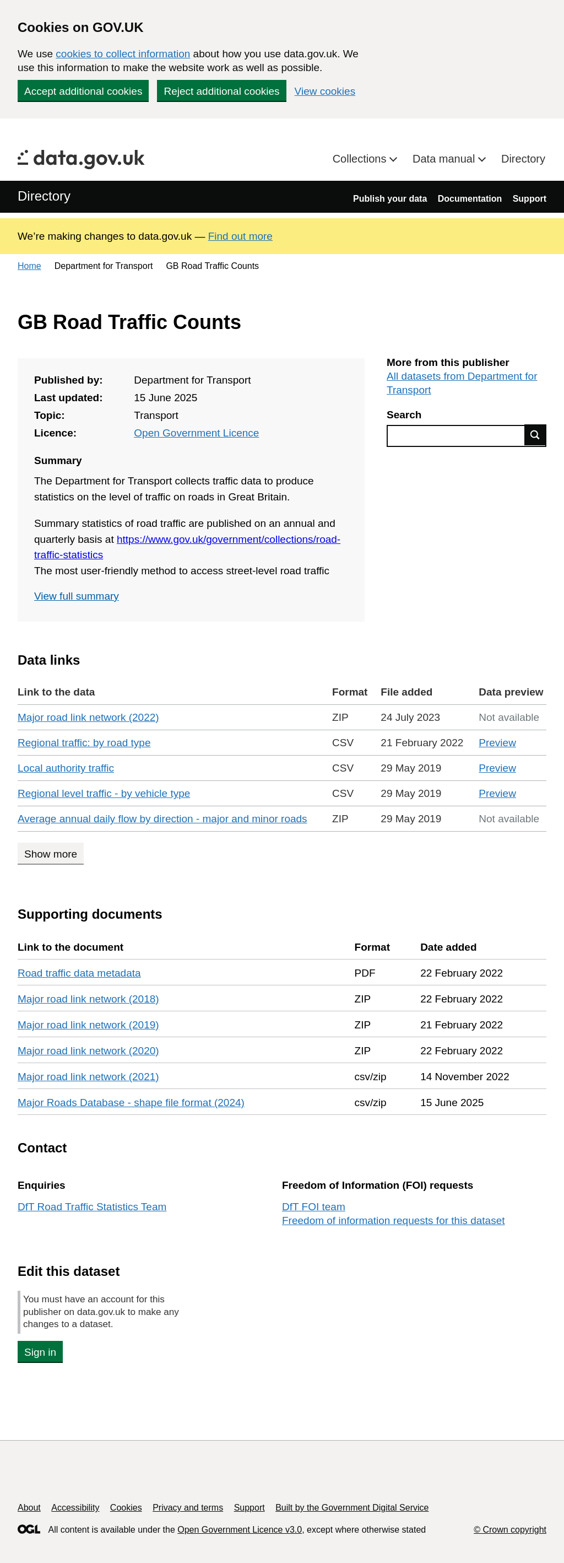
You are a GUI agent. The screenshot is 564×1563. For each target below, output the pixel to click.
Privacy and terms (188, 1507)
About (29, 1507)
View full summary (76, 596)
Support (529, 198)
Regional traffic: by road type (84, 742)
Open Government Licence (196, 433)
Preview (497, 742)
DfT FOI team (313, 1206)
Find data (535, 434)
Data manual (445, 159)
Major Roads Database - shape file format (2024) (131, 1102)
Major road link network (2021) (88, 1076)
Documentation (470, 198)
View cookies (325, 91)
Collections (361, 159)
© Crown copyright (510, 1529)
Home (29, 266)
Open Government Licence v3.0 (239, 1529)
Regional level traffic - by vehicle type (104, 793)
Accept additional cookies (83, 91)
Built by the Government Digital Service (352, 1507)
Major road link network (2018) (88, 999)
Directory (523, 159)
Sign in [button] (40, 1352)
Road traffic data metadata (79, 973)
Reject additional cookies (221, 91)
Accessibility (75, 1507)
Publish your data (390, 198)
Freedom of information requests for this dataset (393, 1220)
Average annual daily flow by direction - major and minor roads (162, 818)
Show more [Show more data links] (50, 854)
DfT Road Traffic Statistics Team (92, 1206)
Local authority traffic (66, 768)
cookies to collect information (123, 54)
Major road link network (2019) (88, 1025)
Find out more (240, 236)
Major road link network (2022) (88, 717)
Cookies (126, 1507)
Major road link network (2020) (88, 1051)
